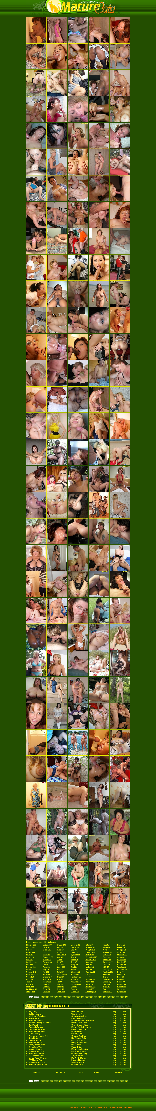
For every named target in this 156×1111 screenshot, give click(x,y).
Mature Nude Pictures (81, 1027)
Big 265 (29, 950)
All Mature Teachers (37, 1016)
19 (122, 997)
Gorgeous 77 (76, 947)
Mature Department (37, 1032)
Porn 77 (106, 989)
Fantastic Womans (37, 1027)
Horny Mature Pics (37, 1045)
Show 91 (46, 989)
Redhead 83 (61, 969)
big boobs (60, 1072)
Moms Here (34, 1018)
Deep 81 (74, 989)
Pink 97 (106, 945)
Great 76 (106, 965)
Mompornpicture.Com (38, 1065)
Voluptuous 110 (91, 950)
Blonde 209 (31, 967)
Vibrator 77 (107, 992)
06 (65, 997)
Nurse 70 (121, 982)
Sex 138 (60, 947)
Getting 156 (47, 945)
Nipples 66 (121, 992)
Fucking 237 (108, 972)
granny (97, 1072)
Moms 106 (89, 989)
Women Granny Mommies (40, 1023)
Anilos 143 (89, 967)
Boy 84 (74, 950)
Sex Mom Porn (35, 1025)
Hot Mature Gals (78, 1038)
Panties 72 (121, 962)
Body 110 (89, 984)
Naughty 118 (62, 974)
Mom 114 (46, 987)
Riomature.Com (36, 1047)
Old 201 (29, 960)
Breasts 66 (121, 987)
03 (52, 997)
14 (100, 997)
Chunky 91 (89, 962)
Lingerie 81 (75, 945)
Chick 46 (60, 989)
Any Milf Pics (77, 1056)
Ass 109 (60, 957)
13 (95, 997)
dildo (81, 1072)
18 (117, 997)
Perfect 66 (121, 984)
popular (36, 1072)
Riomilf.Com (34, 1038)
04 (56, 997)
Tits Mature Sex (35, 1040)
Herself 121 (61, 955)
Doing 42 (60, 965)
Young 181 (30, 992)
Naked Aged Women (37, 1058)
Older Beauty (34, 1034)
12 (91, 997)
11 (87, 997)
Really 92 (60, 987)
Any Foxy (33, 1012)
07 (69, 997)
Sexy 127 (46, 984)
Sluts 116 (60, 972)
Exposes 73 (108, 979)
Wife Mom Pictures (37, 1029)
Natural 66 (121, 965)
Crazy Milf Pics (78, 1040)
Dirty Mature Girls (36, 1051)
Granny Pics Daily (79, 1054)
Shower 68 (121, 960)
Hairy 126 (30, 979)
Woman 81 (107, 952)
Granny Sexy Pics (79, 1016)
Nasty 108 (61, 967)
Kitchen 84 (89, 945)
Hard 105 (46, 947)
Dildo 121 (47, 950)
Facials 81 (107, 957)
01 (43, 997)
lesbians (118, 1072)
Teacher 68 (121, 967)
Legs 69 (120, 977)
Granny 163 (61, 945)
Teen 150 (46, 955)
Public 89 (75, 992)
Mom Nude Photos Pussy (82, 1021)
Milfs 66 (106, 950)
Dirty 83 (88, 969)
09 (78, 997)
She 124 (29, 965)
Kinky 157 (47, 979)
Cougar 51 (121, 950)
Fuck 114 (46, 967)
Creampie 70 (108, 962)
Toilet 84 (89, 977)
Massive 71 (122, 955)
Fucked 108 (47, 962)
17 (113, 997)
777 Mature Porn (36, 1060)
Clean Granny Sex (79, 1029)
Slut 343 (29, 955)
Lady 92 (46, 965)
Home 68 (106, 984)
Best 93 (60, 984)
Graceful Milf (77, 1065)
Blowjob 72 (75, 972)
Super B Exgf (77, 1047)
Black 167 (30, 984)
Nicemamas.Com (36, 1056)
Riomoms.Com (78, 1018)
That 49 (74, 962)
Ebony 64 (107, 960)
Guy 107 (46, 969)
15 (104, 997)
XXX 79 (106, 967)
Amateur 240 (76, 982)
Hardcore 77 (76, 977)
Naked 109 (89, 955)
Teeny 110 (47, 982)
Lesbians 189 (31, 989)
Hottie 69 (60, 952)
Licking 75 (107, 969)
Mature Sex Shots (36, 1054)
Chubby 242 (31, 972)
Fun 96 (59, 982)
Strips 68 (121, 952)
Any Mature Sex (78, 1062)
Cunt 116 (30, 957)
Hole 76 (120, 972)
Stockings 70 (90, 992)
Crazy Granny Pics (79, 1025)
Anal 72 (60, 979)
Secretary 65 (108, 982)
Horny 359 (30, 952)
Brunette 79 (47, 977)
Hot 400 (60, 962)
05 (60, 997)
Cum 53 (74, 987)
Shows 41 (121, 957)
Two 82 (74, 957)
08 (74, 997)
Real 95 (88, 965)
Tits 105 (106, 977)
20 (126, 997)
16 (109, 997)
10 (82, 997)
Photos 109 (90, 952)
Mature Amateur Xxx (38, 1021)
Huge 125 (60, 950)
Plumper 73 (122, 969)
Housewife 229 (32, 974)
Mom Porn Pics (35, 1043)
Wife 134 (74, 979)
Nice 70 (74, 969)
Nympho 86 (75, 955)
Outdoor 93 (90, 979)
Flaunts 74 (121, 974)
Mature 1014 (90, 960)
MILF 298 (30, 987)
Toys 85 (29, 982)
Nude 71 (120, 979)
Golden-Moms (35, 1014)
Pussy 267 (30, 947)
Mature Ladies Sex (79, 1049)
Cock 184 (30, 977)
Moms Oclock (77, 1032)
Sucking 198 (31, 962)
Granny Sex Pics (78, 1036)
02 (47, 997)
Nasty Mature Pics (79, 1043)
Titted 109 (61, 992)
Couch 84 (107, 955)
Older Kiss (76, 1045)
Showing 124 (90, 972)
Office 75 (121, 947)
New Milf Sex (77, 1012)
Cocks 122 (89, 974)
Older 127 (30, 969)
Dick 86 (46, 952)
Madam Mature (35, 1049)
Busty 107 (47, 960)
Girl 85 (59, 960)
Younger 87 (75, 974)
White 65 (120, 989)
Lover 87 (46, 992)
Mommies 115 (91, 957)
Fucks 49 (46, 974)
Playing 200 (31, 945)
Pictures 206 (76, 984)
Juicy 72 (74, 965)
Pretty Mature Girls (37, 1062)
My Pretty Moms (78, 1058)
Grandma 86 (48, 957)
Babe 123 (60, 977)
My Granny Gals (78, 1051)
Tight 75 (106, 987)
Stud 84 (74, 967)
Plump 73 (121, 945)
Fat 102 (46, 972)
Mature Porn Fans (79, 1023)
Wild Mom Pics (78, 1014)
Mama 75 (74, 960)
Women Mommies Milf (38, 1036)
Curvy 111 (89, 982)
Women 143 (90, 947)
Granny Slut (76, 1034)
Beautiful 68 (90, 987)
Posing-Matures (78, 1060)
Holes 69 (106, 974)
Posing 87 (107, 947)
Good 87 (74, 952)
